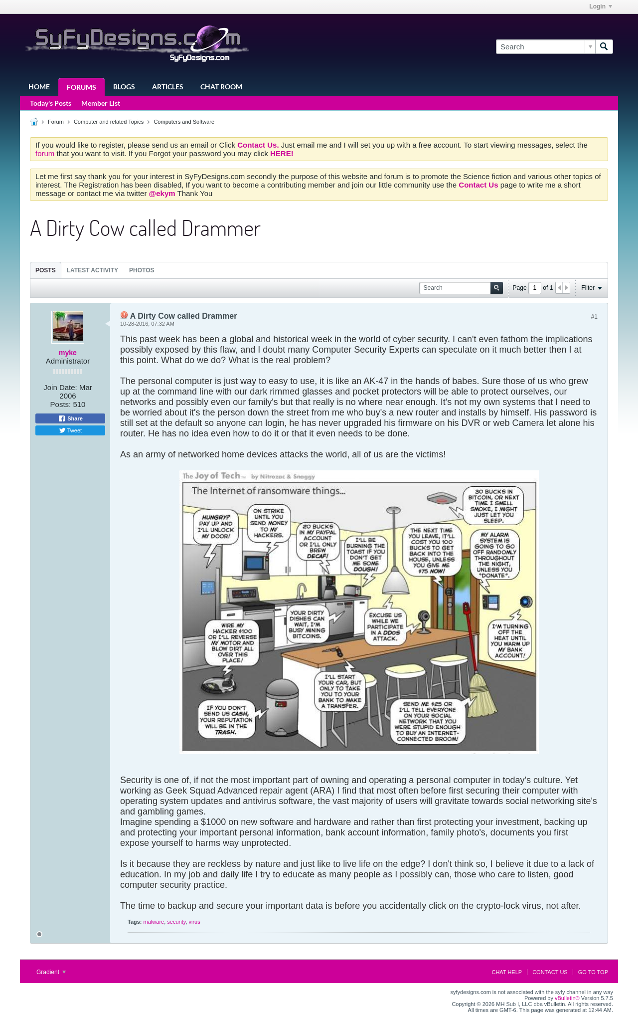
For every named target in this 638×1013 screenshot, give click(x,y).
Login (600, 6)
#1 (594, 316)
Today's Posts (50, 103)
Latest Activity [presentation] (92, 270)
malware (154, 922)
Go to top (593, 972)
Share (70, 418)
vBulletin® (567, 998)
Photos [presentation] (141, 270)
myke (68, 353)
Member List (100, 103)
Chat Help (506, 972)
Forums (81, 87)
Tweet (70, 430)
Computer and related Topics (109, 122)
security (176, 922)
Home (39, 86)
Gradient (51, 972)
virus (194, 922)
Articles (167, 86)
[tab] (45, 270)
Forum (56, 122)
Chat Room (221, 86)
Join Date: (60, 387)
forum (46, 153)
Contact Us (550, 972)
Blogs (124, 86)
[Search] (545, 46)
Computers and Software (184, 122)
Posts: (60, 404)
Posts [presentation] (45, 270)
